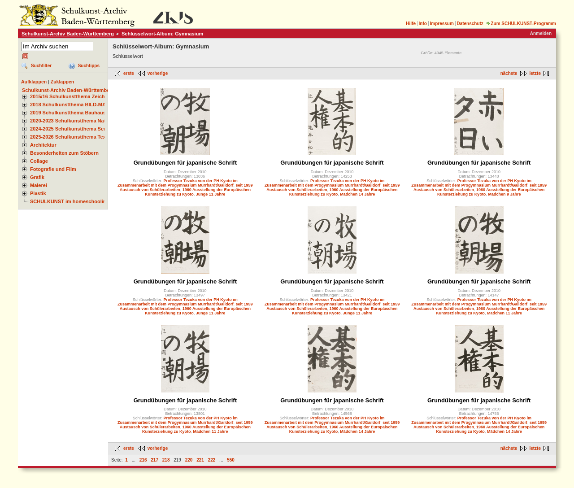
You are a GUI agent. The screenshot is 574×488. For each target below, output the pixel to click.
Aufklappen (34, 81)
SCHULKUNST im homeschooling (69, 201)
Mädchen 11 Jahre (504, 313)
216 (143, 460)
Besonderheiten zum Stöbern (64, 153)
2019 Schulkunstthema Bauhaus (68, 112)
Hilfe (411, 23)
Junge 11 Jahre (211, 194)
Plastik (38, 193)
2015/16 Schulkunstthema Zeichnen (71, 96)
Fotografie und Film (53, 169)
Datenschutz (470, 23)
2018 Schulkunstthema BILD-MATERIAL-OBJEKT (87, 104)
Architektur (43, 145)
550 (231, 460)
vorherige (158, 73)
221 (200, 460)
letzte (535, 73)
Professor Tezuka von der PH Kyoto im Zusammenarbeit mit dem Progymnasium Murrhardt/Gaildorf (177, 183)
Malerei (38, 185)
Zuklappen (62, 81)
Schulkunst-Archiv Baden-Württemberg (68, 33)
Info (423, 23)
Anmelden (541, 33)
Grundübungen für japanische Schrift (185, 162)
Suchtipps (89, 65)
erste (128, 73)
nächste (508, 73)
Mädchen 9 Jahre (504, 194)
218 (166, 460)
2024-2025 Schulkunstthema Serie (70, 128)
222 (212, 460)
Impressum (441, 23)
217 (154, 460)
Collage (39, 161)
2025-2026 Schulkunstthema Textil (70, 136)
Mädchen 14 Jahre (357, 194)
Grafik (37, 177)
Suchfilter (41, 65)
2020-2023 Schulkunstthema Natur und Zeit (80, 120)
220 (189, 460)
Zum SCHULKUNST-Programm (521, 23)
